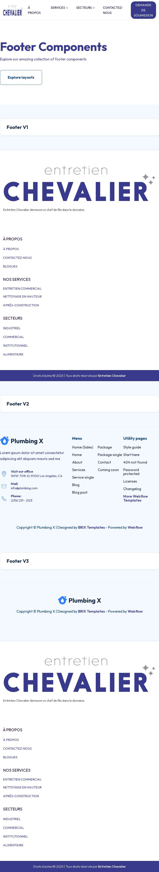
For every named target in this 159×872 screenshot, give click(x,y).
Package (105, 447)
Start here (131, 454)
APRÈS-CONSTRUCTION (21, 305)
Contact (104, 462)
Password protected (131, 471)
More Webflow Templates (135, 498)
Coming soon (108, 469)
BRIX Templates (91, 527)
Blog (76, 485)
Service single (83, 477)
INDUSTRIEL (12, 328)
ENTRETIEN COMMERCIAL (22, 288)
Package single (110, 454)
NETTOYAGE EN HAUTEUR (22, 296)
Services (78, 469)
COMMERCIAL (13, 337)
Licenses (130, 481)
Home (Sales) (82, 447)
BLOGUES (10, 266)
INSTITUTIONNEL (15, 345)
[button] (58, 7)
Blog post (79, 492)
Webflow (135, 527)
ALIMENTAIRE (13, 354)
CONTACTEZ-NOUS (113, 10)
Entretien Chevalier (112, 376)
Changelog (132, 488)
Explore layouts (21, 77)
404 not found (135, 462)
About (77, 462)
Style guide (132, 447)
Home (77, 454)
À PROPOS (34, 10)
